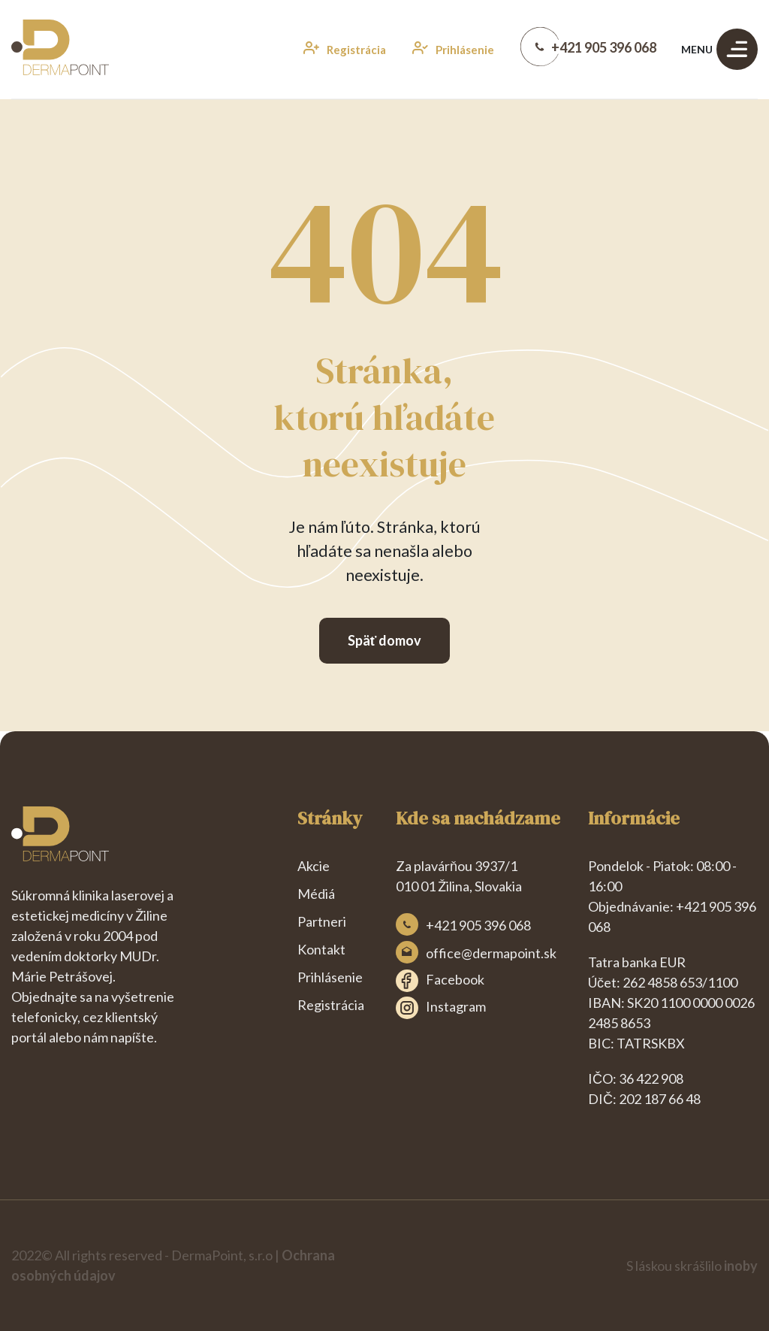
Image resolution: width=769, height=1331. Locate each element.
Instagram (441, 1008)
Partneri (321, 921)
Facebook (440, 981)
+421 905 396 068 (478, 925)
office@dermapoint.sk (491, 953)
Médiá (316, 893)
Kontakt (321, 949)
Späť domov (385, 640)
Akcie (313, 866)
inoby (741, 1265)
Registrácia (330, 1005)
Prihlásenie (330, 977)
